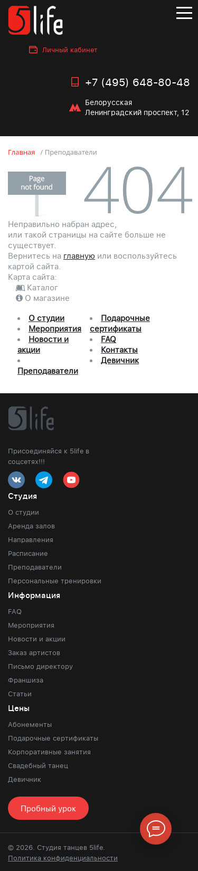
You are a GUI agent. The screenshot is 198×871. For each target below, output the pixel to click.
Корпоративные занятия (49, 751)
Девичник (120, 360)
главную (79, 255)
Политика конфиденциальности (63, 858)
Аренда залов (31, 526)
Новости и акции (36, 638)
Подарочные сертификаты (120, 323)
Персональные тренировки (54, 580)
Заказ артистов (34, 652)
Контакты (119, 349)
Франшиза (25, 680)
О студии (46, 318)
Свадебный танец (38, 765)
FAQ (108, 339)
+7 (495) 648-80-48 (137, 81)
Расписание (28, 553)
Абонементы (30, 724)
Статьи (20, 693)
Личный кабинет (70, 49)
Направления (30, 539)
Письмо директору (40, 666)
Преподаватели (47, 370)
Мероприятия (55, 328)
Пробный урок (48, 808)
